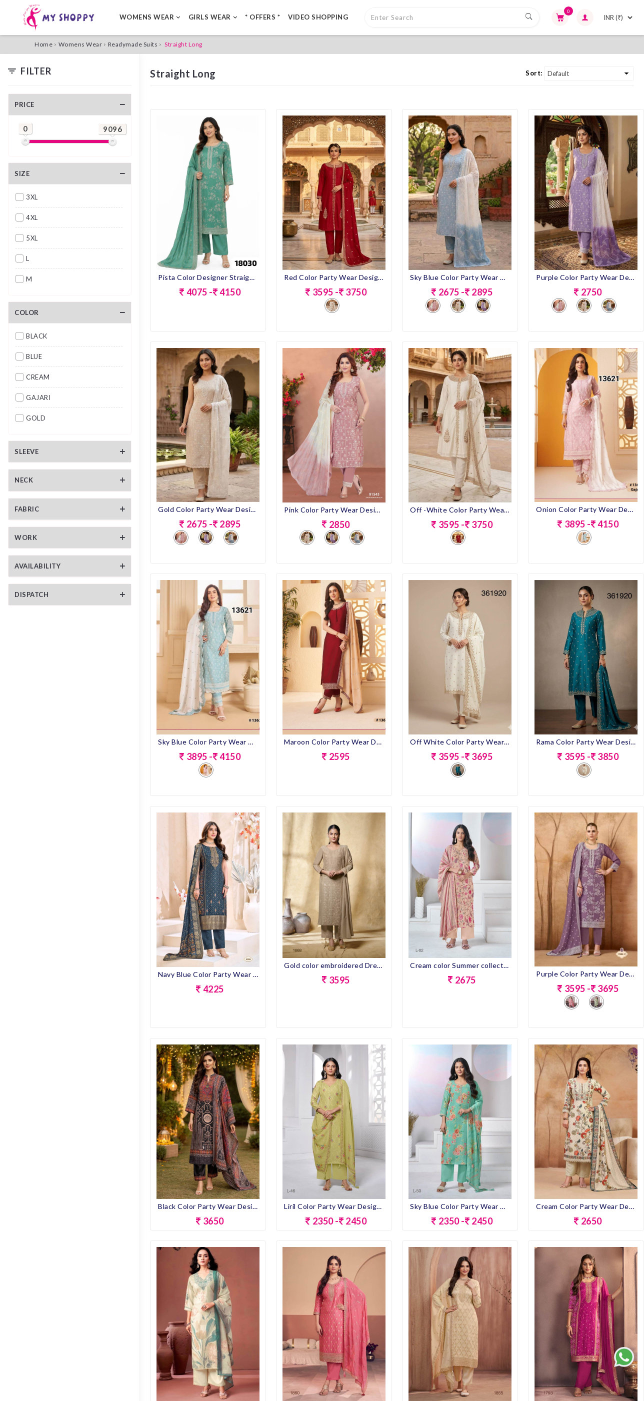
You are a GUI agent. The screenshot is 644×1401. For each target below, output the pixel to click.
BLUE (34, 356)
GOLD (36, 418)
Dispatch (31, 594)
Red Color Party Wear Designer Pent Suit (334, 277)
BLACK (37, 336)
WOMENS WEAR (150, 17)
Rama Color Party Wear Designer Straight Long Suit (586, 742)
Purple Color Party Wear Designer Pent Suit (586, 277)
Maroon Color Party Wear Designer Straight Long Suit (334, 742)
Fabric (26, 509)
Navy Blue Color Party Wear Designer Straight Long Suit (208, 974)
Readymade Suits (133, 44)
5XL (32, 238)
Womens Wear (80, 44)
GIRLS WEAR (213, 17)
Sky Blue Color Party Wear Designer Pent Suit (460, 277)
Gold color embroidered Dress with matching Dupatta (334, 965)
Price (24, 104)
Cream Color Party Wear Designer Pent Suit (586, 1206)
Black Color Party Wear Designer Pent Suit (208, 1206)
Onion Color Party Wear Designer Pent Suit (586, 509)
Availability (37, 566)
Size (22, 174)
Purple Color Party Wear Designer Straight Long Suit (586, 974)
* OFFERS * (262, 17)
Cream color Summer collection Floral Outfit (460, 965)
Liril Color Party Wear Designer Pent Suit (334, 1206)
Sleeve (26, 452)
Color (26, 312)
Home (43, 44)
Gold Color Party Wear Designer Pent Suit (208, 509)
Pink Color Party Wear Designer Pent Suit (334, 510)
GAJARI (38, 398)
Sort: (534, 73)
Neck (23, 480)
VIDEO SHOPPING (318, 17)
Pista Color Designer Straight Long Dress (208, 277)
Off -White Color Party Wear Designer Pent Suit (460, 510)
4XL (32, 218)
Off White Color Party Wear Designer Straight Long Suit (460, 742)
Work (25, 538)
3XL (32, 197)
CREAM (38, 377)
